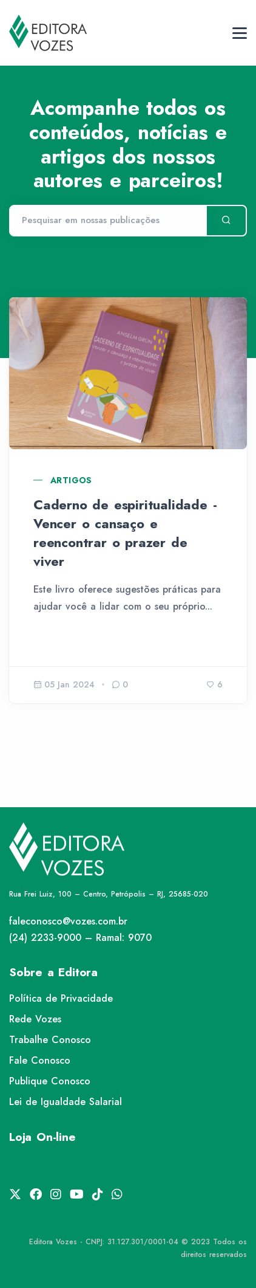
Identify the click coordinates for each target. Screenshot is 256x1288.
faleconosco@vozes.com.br (68, 921)
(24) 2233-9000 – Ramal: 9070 (80, 938)
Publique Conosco (49, 1081)
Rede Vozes (35, 1019)
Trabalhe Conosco (50, 1040)
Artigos (71, 480)
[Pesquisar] (107, 220)
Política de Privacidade (61, 998)
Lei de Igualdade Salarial (65, 1102)
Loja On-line (42, 1137)
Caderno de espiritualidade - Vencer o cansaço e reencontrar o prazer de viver (125, 532)
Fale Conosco (39, 1060)
